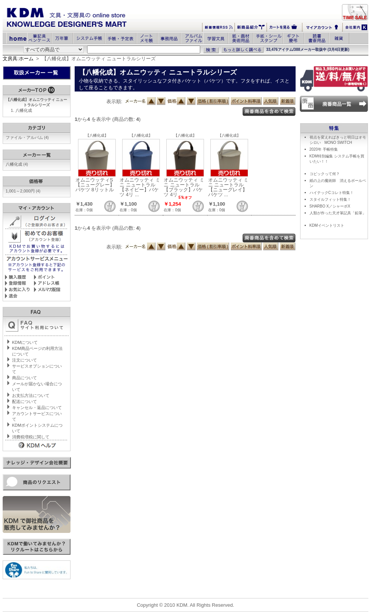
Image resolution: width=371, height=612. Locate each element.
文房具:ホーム (18, 58)
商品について (24, 377)
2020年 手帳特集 (324, 149)
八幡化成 (23, 110)
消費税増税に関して (30, 437)
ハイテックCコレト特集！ (332, 193)
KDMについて (25, 342)
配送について (24, 401)
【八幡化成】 (97, 135)
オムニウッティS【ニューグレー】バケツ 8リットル (95, 184)
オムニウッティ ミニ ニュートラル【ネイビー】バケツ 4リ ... (140, 187)
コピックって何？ (325, 174)
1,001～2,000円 (23, 191)
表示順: (114, 101)
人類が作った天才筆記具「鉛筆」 (338, 213)
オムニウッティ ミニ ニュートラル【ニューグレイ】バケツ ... (228, 187)
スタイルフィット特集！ (330, 199)
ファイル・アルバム (27, 137)
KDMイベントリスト (327, 225)
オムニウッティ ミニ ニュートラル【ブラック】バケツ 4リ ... (184, 187)
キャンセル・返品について (37, 407)
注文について (24, 360)
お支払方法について (30, 395)
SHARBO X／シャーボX (330, 206)
